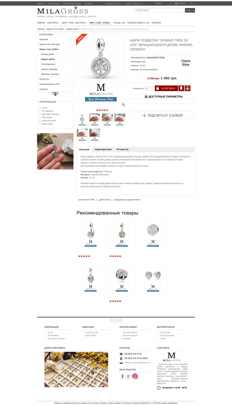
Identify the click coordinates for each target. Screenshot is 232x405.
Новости (41, 3)
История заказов (130, 335)
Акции (163, 338)
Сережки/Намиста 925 (138, 23)
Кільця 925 (119, 23)
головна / (41, 17)
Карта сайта (47, 124)
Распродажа (54, 3)
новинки (41, 23)
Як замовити (47, 111)
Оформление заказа (72, 3)
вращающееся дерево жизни (127, 200)
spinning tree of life (86, 200)
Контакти (92, 17)
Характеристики (103, 149)
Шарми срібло (48, 59)
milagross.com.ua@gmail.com (137, 362)
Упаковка (156, 23)
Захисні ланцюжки (49, 69)
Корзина (88, 3)
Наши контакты (49, 121)
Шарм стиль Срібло (100, 23)
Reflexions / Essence (50, 74)
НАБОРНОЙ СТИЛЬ (155, 58)
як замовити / (62, 17)
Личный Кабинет (130, 332)
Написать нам (91, 332)
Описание (84, 149)
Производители (167, 335)
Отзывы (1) (122, 149)
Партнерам (47, 117)
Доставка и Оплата (50, 114)
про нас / (51, 17)
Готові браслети (48, 64)
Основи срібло (47, 54)
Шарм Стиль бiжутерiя (74, 23)
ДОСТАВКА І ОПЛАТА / (78, 17)
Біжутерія (53, 23)
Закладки (127, 338)
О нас (44, 108)
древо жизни (104, 200)
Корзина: (186, 3)
